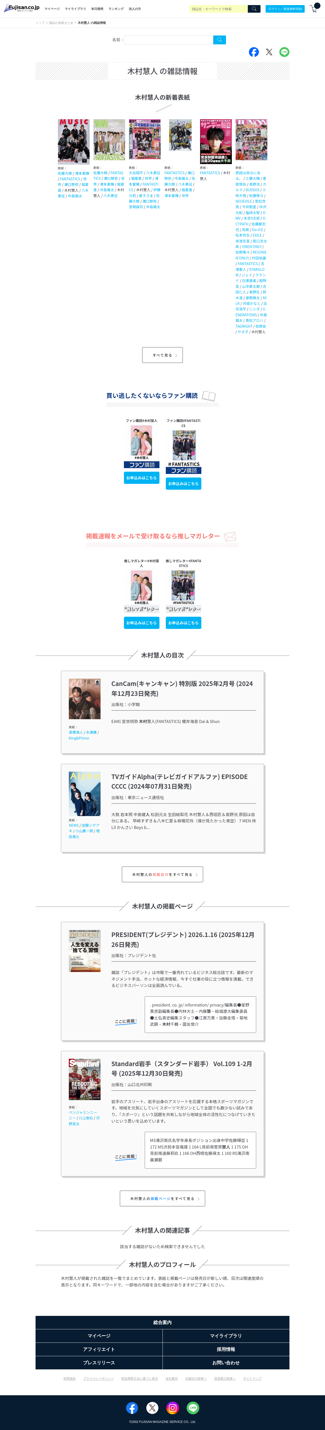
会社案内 (172, 1378)
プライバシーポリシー (98, 1378)
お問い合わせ (226, 1362)
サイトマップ (252, 1378)
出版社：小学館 (125, 704)
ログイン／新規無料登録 (285, 8)
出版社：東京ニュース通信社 (137, 797)
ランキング (116, 9)
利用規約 (69, 1378)
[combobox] (168, 40)
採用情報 (226, 1349)
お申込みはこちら (141, 477)
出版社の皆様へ (196, 1378)
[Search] (254, 9)
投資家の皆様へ (225, 1378)
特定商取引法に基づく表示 (139, 1378)
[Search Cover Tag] (219, 40)
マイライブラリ (75, 9)
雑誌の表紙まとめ (61, 23)
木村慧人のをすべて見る (165, 874)
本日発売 (97, 9)
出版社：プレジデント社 (133, 955)
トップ (40, 23)
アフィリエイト (99, 1349)
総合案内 (162, 1322)
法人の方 (135, 9)
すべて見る (166, 355)
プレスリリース (99, 1362)
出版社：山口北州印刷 (131, 1084)
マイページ (52, 9)
